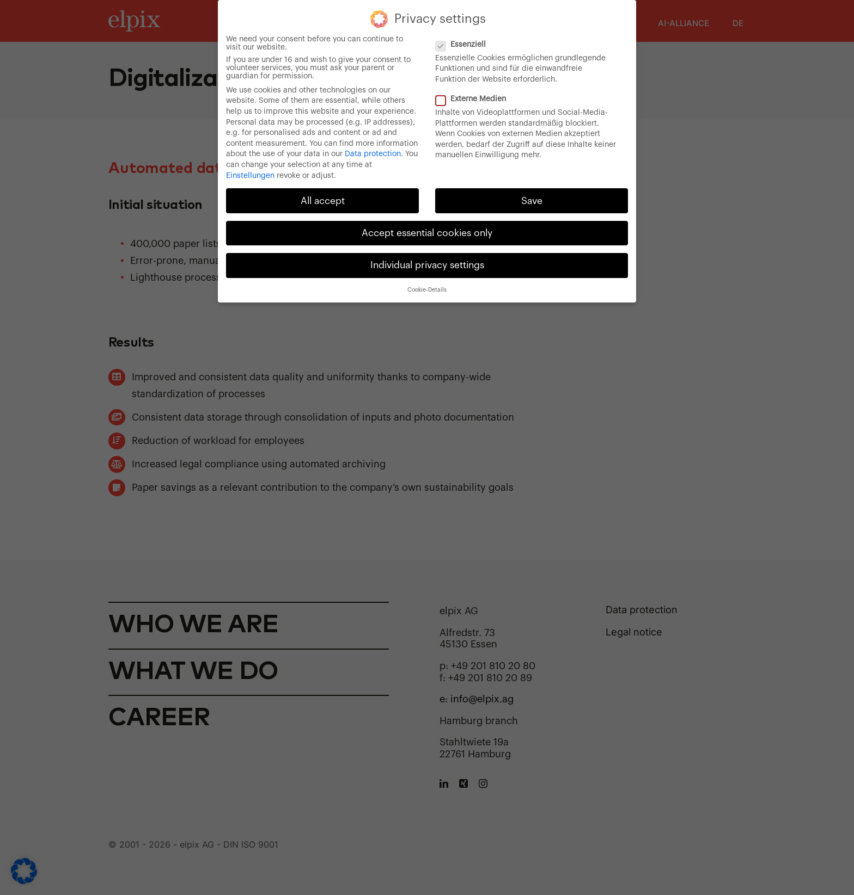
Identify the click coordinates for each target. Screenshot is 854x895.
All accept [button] (323, 198)
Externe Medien (475, 97)
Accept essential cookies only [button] (427, 230)
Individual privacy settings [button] (427, 262)
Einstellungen (250, 173)
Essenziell (465, 42)
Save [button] (531, 198)
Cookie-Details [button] (427, 288)
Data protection (373, 152)
